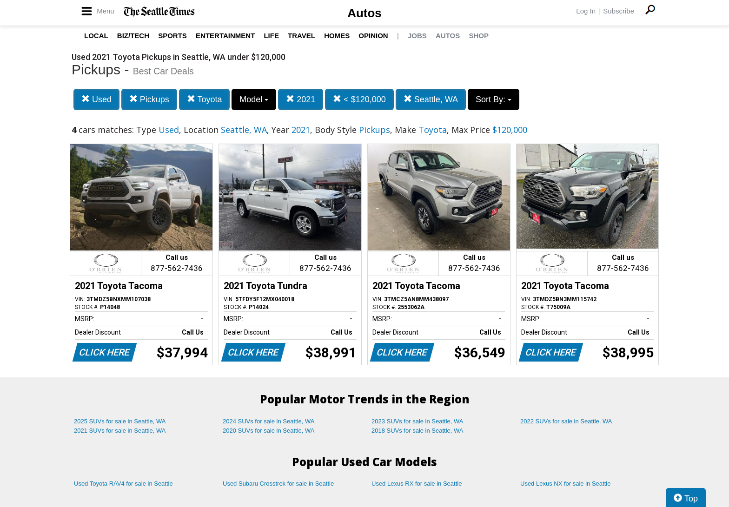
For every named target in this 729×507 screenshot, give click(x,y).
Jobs (417, 36)
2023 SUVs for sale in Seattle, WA (417, 421)
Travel (301, 36)
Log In (586, 11)
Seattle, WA (431, 99)
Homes (337, 36)
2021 (300, 99)
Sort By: (493, 99)
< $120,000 (359, 99)
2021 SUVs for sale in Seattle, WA (120, 430)
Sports (172, 36)
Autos (364, 13)
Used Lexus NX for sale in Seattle (565, 483)
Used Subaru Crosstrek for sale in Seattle (278, 483)
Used (96, 99)
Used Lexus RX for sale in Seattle (416, 483)
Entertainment (225, 36)
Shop (479, 36)
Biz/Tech (133, 36)
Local (96, 36)
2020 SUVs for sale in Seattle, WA (269, 430)
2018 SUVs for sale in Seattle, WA (417, 430)
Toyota (204, 99)
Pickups (149, 99)
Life (271, 36)
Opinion (373, 36)
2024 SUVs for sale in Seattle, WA (269, 421)
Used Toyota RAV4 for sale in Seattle (123, 483)
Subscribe (618, 11)
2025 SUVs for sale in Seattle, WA (120, 421)
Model (253, 99)
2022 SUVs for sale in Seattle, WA (566, 421)
